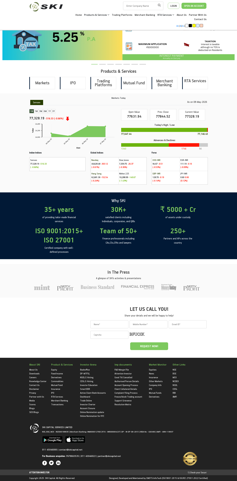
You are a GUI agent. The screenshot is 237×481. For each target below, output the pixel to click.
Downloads (34, 373)
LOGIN (173, 5)
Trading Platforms (122, 14)
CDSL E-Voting (86, 381)
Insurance (55, 388)
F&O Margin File (122, 369)
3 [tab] (109, 66)
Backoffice (85, 369)
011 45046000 (50, 449)
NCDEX (176, 381)
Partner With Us (197, 14)
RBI (174, 392)
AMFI (175, 396)
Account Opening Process (126, 385)
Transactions (57, 404)
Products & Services (96, 14)
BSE (174, 373)
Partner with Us (36, 396)
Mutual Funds (155, 392)
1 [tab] (93, 66)
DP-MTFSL (85, 373)
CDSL (175, 388)
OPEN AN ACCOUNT (194, 5)
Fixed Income (57, 373)
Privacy (32, 392)
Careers (33, 377)
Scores (32, 404)
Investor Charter (87, 404)
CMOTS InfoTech (153, 478)
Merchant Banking (145, 14)
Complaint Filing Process (126, 392)
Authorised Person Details (127, 381)
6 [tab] (133, 66)
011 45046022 (88, 456)
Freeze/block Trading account (128, 396)
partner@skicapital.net (109, 456)
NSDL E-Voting (86, 377)
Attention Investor (123, 373)
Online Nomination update (92, 412)
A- (183, 25)
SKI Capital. (50, 478)
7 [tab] (141, 66)
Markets (42, 82)
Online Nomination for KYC (92, 415)
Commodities (57, 381)
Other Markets (156, 381)
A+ (178, 25)
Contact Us (200, 19)
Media (32, 400)
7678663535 (72, 456)
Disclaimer (34, 388)
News (151, 373)
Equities (153, 369)
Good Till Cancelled (123, 377)
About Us (181, 14)
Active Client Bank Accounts (93, 392)
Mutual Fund (134, 82)
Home (78, 14)
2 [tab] (101, 66)
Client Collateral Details (126, 388)
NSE (174, 369)
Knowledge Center (37, 381)
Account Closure (87, 408)
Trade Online (86, 400)
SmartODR (85, 388)
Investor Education (89, 385)
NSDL (175, 385)
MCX (175, 377)
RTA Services (166, 14)
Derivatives (56, 377)
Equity (54, 369)
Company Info (155, 385)
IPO (73, 82)
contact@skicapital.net (70, 449)
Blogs (32, 408)
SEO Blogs (34, 412)
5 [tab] (125, 66)
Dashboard (85, 396)
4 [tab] (117, 66)
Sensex (36, 102)
